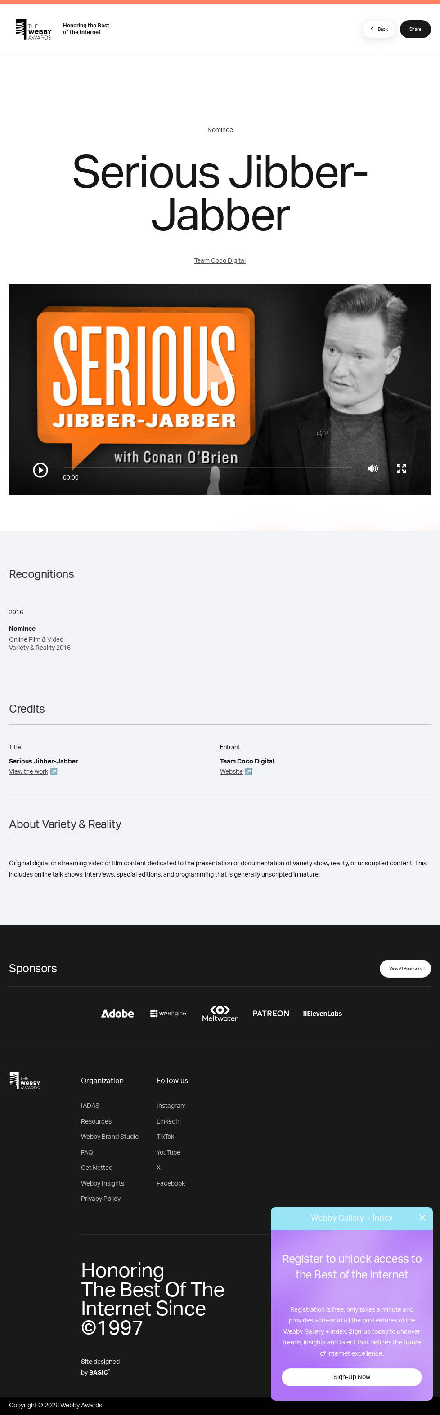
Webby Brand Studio (110, 1137)
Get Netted (96, 1168)
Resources (96, 1122)
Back (378, 28)
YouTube (168, 1153)
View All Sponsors (405, 968)
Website (231, 772)
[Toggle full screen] (401, 468)
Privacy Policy (101, 1199)
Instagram (171, 1106)
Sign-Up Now (351, 1377)
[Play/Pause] (40, 470)
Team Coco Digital (220, 261)
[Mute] (373, 468)
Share (415, 29)
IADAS (90, 1106)
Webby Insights (102, 1184)
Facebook (171, 1184)
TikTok (165, 1137)
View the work (28, 772)
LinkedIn (169, 1122)
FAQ (87, 1153)
